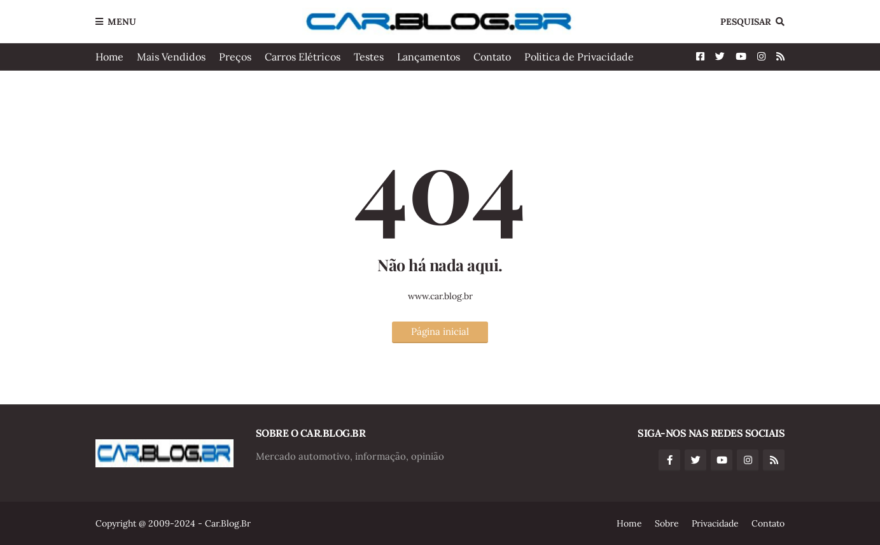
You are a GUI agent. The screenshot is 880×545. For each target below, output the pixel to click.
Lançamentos (428, 56)
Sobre (667, 523)
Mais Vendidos (171, 56)
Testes (369, 56)
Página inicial (440, 331)
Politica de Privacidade (579, 56)
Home (109, 56)
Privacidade (715, 523)
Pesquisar (745, 21)
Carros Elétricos (302, 56)
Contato (492, 56)
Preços (235, 56)
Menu (122, 21)
